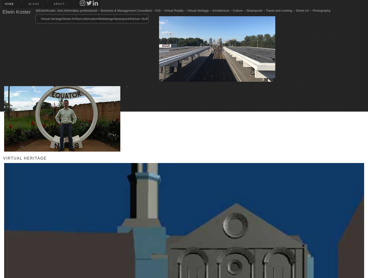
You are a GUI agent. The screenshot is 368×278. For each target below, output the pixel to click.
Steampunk (122, 19)
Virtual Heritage (51, 19)
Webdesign (106, 19)
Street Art (69, 19)
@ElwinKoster (45, 10)
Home (9, 4)
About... (61, 4)
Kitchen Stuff (138, 19)
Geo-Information (87, 19)
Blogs (34, 4)
